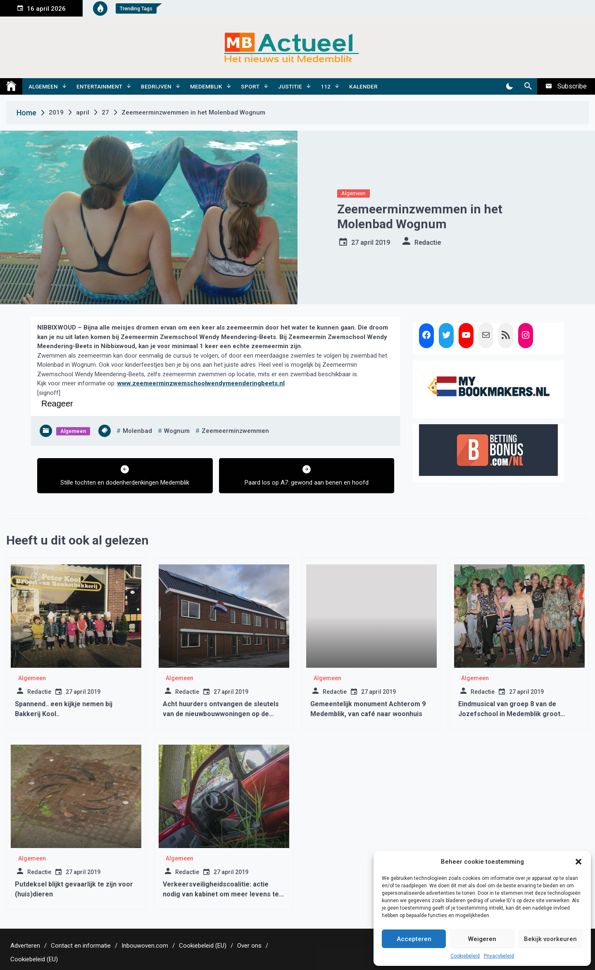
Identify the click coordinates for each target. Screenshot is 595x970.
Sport (250, 86)
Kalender (363, 86)
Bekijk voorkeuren (550, 939)
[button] (578, 862)
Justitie (290, 86)
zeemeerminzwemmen (235, 431)
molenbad (137, 431)
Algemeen (43, 86)
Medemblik (206, 86)
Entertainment (99, 86)
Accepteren (414, 939)
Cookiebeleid (465, 956)
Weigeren (482, 939)
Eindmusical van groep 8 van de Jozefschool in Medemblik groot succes (509, 714)
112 (326, 86)
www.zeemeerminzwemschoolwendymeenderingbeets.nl (201, 383)
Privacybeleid (499, 956)
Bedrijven (156, 86)
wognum (177, 431)
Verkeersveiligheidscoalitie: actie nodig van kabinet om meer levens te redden (221, 894)
